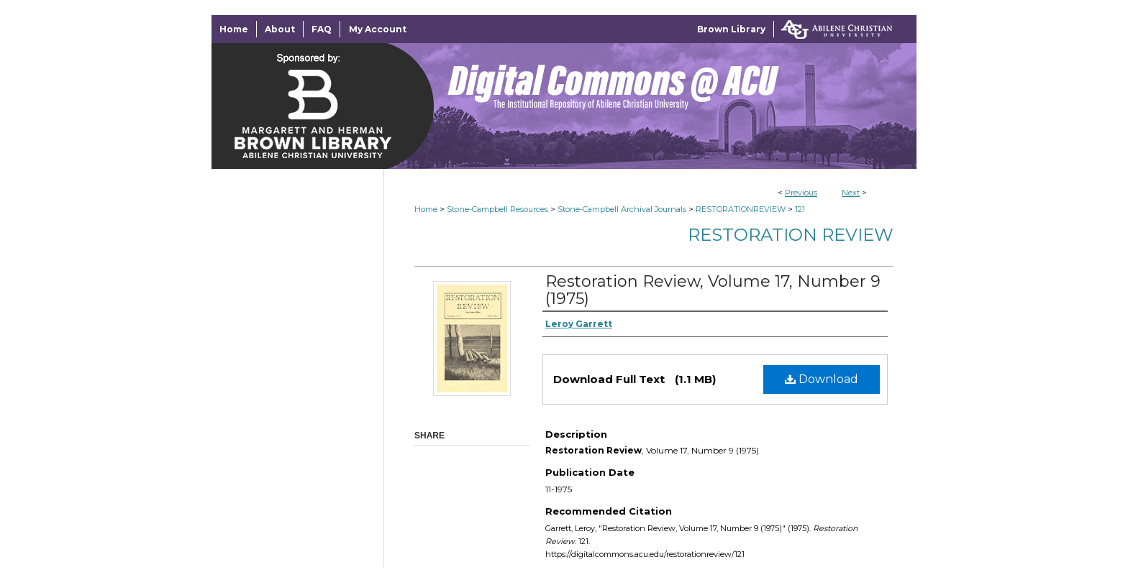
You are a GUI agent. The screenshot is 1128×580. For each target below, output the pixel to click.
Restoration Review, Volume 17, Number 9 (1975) (713, 290)
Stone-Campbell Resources (497, 209)
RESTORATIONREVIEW (741, 209)
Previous (801, 193)
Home (425, 209)
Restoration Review (790, 234)
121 (800, 209)
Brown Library (731, 29)
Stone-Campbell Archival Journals (622, 209)
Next (851, 193)
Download (821, 379)
